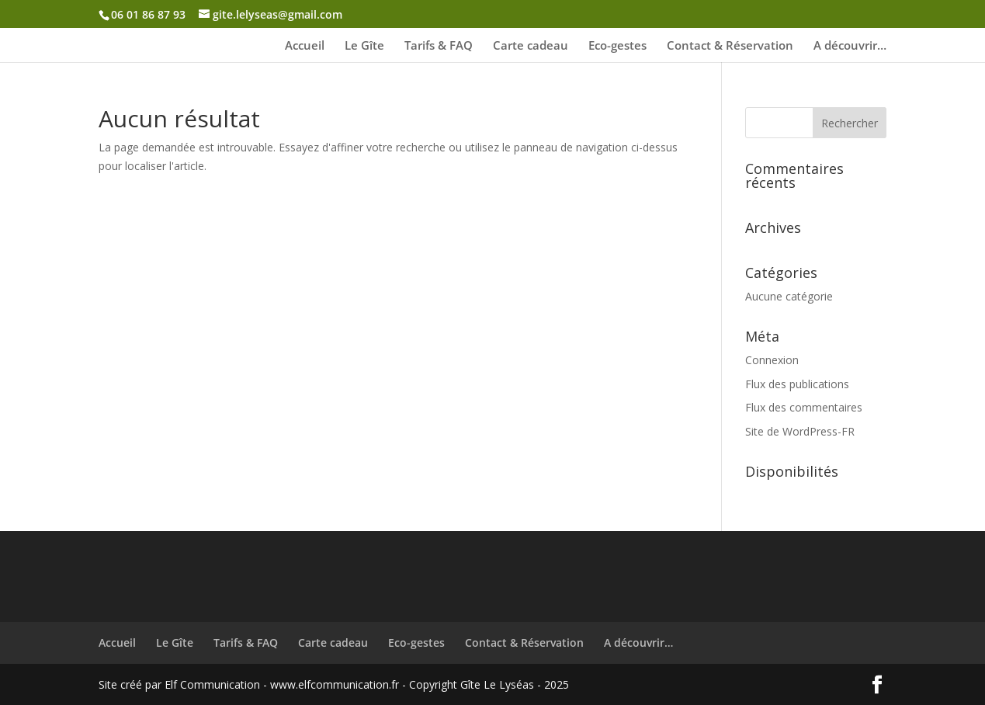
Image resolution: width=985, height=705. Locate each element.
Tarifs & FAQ (438, 46)
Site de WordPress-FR (800, 431)
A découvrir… (849, 46)
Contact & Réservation (730, 46)
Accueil (304, 46)
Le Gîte (364, 46)
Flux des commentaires (803, 407)
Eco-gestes (617, 46)
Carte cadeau (530, 46)
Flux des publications (797, 384)
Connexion (772, 359)
